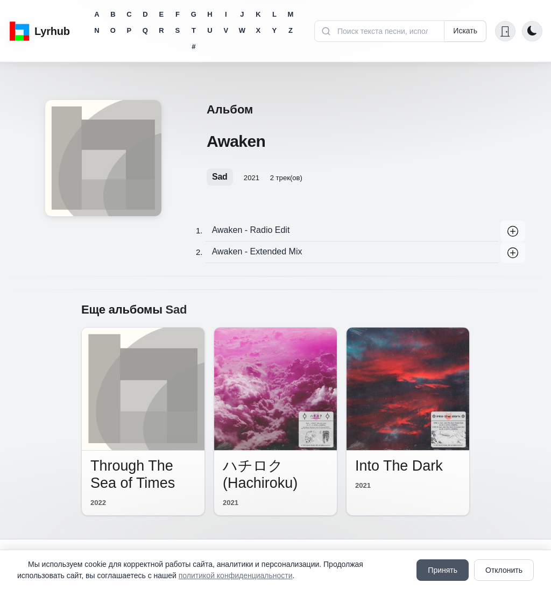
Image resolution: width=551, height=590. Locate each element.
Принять (442, 570)
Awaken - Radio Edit (251, 229)
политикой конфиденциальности (236, 575)
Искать (465, 30)
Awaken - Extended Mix (257, 251)
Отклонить (503, 570)
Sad (220, 176)
